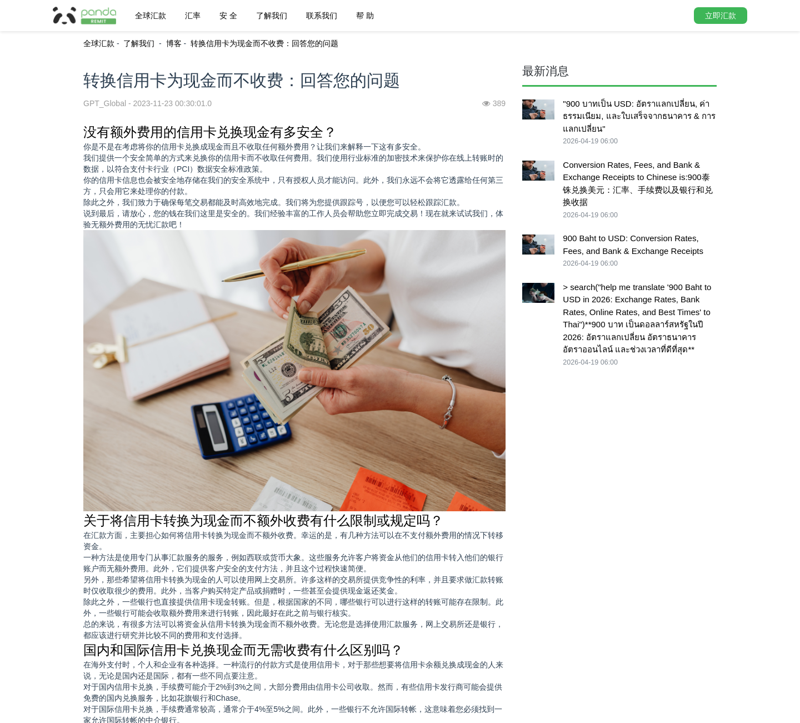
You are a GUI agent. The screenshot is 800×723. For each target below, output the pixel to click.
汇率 (193, 15)
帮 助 (365, 15)
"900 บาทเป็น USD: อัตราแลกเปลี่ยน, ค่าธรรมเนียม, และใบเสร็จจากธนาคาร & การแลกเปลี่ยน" (639, 116)
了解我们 (271, 15)
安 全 (228, 15)
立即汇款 (720, 15)
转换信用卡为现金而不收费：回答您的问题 (264, 43)
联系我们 (321, 15)
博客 (174, 43)
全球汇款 (150, 15)
